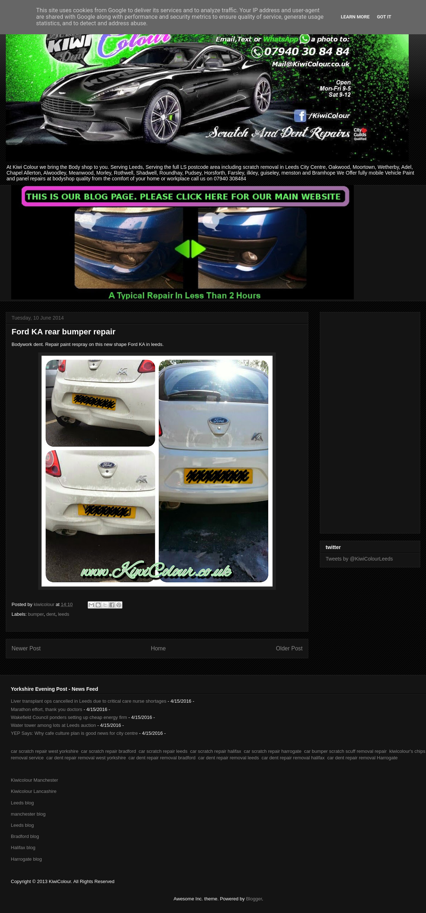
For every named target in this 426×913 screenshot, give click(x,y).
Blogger (254, 898)
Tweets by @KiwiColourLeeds (359, 559)
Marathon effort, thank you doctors (46, 709)
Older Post (289, 648)
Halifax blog (23, 847)
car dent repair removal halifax (293, 757)
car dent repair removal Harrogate (362, 757)
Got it (384, 16)
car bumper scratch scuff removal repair (345, 751)
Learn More (355, 16)
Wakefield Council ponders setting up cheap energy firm (69, 717)
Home (158, 648)
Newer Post (26, 648)
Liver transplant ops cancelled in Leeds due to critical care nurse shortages (88, 701)
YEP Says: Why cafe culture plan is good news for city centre (74, 733)
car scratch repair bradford (108, 751)
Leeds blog (22, 803)
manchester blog (28, 814)
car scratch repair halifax (215, 751)
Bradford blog (25, 836)
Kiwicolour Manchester (34, 780)
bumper (36, 614)
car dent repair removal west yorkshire (86, 757)
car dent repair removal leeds (228, 757)
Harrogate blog (26, 859)
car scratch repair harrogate (272, 751)
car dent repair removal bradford (162, 757)
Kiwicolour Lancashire (33, 791)
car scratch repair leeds (163, 751)
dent (50, 614)
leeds (63, 614)
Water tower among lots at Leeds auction (53, 725)
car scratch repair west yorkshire (44, 751)
